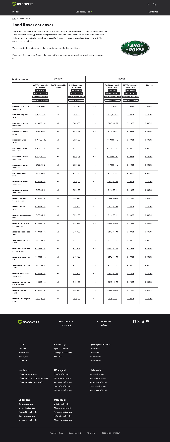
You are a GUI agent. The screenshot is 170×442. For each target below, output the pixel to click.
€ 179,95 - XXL (113, 115)
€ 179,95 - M (112, 123)
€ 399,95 (130, 106)
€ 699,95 (148, 106)
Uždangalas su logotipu (28, 374)
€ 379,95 (130, 123)
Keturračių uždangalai (62, 386)
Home (14, 18)
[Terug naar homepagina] (22, 4)
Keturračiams (95, 352)
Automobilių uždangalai (63, 382)
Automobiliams (95, 356)
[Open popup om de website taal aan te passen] (148, 5)
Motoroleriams (95, 360)
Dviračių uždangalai (61, 374)
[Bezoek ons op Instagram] (143, 321)
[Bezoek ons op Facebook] (134, 321)
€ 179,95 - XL (112, 140)
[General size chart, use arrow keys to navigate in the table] (85, 190)
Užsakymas (23, 348)
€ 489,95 (76, 123)
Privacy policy (91, 433)
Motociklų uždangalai (62, 378)
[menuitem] (15, 11)
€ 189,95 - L (40, 106)
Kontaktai (58, 356)
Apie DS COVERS (61, 348)
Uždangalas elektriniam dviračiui (31, 382)
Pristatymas (23, 356)
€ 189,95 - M (40, 123)
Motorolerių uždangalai (63, 390)
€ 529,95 (76, 106)
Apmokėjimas (24, 352)
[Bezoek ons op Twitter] (138, 321)
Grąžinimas (23, 360)
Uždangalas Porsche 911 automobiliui (33, 378)
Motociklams (95, 348)
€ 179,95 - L (112, 106)
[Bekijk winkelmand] (154, 5)
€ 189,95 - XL (40, 115)
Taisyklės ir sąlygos (56, 433)
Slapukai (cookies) (75, 433)
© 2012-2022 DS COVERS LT (111, 433)
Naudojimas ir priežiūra (63, 352)
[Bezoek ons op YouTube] (147, 321)
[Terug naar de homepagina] (28, 322)
